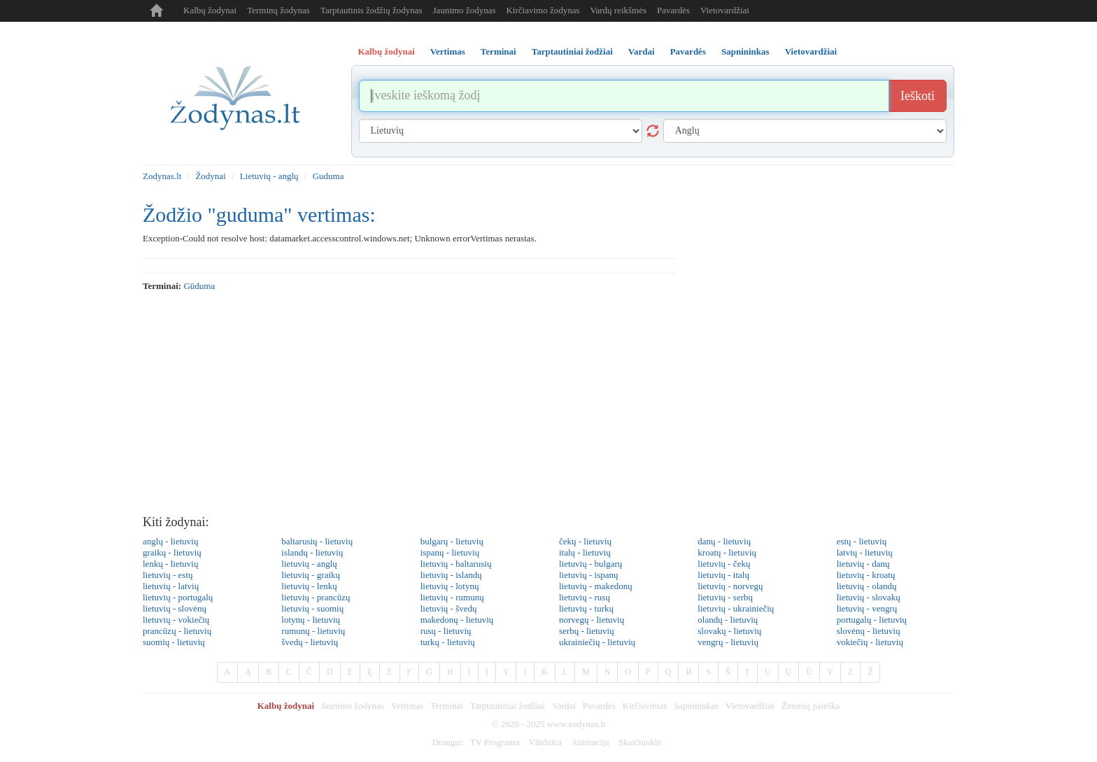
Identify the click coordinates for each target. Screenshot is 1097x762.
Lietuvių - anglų (269, 176)
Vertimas (407, 705)
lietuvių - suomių (312, 608)
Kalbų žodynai (209, 10)
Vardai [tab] (641, 51)
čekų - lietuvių (585, 541)
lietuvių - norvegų (730, 586)
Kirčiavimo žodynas (542, 10)
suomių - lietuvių (174, 642)
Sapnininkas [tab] (745, 51)
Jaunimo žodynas (464, 10)
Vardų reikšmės (618, 10)
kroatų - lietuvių (727, 552)
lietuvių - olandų (867, 586)
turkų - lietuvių (447, 642)
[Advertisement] (548, 404)
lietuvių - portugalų (178, 597)
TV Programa (494, 742)
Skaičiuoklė (639, 742)
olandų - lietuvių (728, 619)
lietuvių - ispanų (588, 575)
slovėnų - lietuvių (868, 631)
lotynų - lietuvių (310, 619)
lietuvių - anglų (309, 563)
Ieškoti (917, 96)
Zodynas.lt (162, 176)
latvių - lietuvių (865, 552)
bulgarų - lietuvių (451, 541)
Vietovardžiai (724, 10)
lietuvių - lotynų (449, 586)
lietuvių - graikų (310, 575)
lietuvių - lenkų (309, 586)
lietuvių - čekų (724, 563)
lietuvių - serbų (725, 597)
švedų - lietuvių (309, 642)
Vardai (564, 705)
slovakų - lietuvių (729, 631)
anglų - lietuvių (170, 541)
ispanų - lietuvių (450, 552)
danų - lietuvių (724, 541)
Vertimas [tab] (447, 51)
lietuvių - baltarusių (456, 563)
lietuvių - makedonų (595, 586)
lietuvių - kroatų (866, 575)
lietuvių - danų (863, 563)
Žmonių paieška (810, 705)
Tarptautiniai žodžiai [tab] (572, 51)
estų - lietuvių (862, 541)
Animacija (590, 742)
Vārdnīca (545, 742)
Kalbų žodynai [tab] (386, 51)
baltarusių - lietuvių (317, 541)
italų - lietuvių (585, 552)
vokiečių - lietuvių (870, 642)
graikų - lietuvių (172, 552)
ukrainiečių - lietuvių (597, 642)
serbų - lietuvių (586, 631)
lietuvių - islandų (451, 575)
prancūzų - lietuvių (177, 631)
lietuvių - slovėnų (174, 608)
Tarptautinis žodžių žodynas (371, 10)
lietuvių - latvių (171, 586)
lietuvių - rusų (584, 597)
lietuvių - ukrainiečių (736, 608)
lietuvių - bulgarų (590, 563)
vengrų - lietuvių (728, 642)
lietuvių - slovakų (868, 597)
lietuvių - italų (723, 575)
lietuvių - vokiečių (176, 619)
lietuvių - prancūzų (315, 597)
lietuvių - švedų (448, 608)
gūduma (199, 286)
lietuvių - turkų (586, 608)
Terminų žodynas (278, 10)
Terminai (446, 705)
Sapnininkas (696, 705)
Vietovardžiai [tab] (811, 51)
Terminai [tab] (498, 51)
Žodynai (210, 176)
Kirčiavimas (645, 705)
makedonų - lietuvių (457, 619)
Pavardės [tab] (688, 51)
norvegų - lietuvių (591, 619)
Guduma (328, 176)
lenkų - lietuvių (170, 563)
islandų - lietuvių (312, 552)
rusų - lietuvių (446, 631)
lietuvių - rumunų (452, 597)
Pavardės (673, 10)
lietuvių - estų (168, 575)
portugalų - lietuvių (872, 619)
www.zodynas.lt (576, 724)
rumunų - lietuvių (313, 631)
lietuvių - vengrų (867, 608)
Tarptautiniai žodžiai (507, 705)
